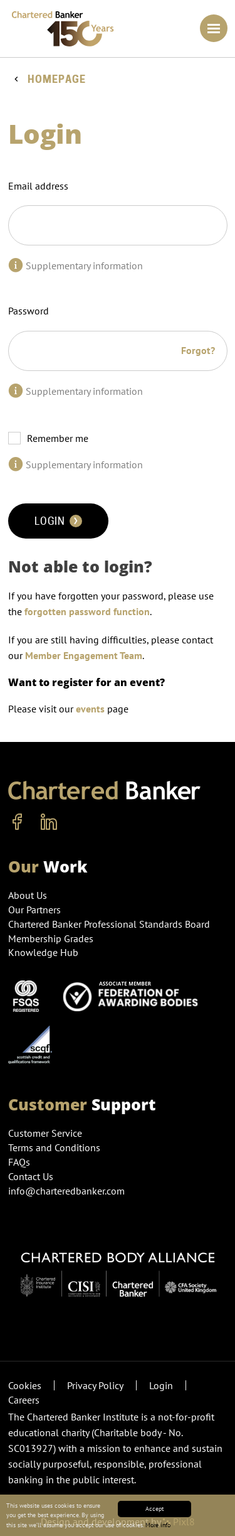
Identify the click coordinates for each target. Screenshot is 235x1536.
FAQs (19, 1162)
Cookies (24, 1385)
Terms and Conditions (54, 1147)
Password (28, 310)
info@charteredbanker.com (67, 1190)
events (90, 708)
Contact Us (30, 1176)
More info (157, 1525)
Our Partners (34, 909)
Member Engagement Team (83, 655)
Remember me (57, 438)
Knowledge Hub (43, 952)
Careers (23, 1400)
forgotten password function (87, 611)
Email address (38, 186)
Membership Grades (50, 938)
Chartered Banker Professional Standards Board (109, 924)
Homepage (57, 79)
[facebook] (17, 822)
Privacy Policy (95, 1385)
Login (58, 521)
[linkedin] (48, 822)
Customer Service (45, 1133)
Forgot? (198, 350)
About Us (27, 895)
